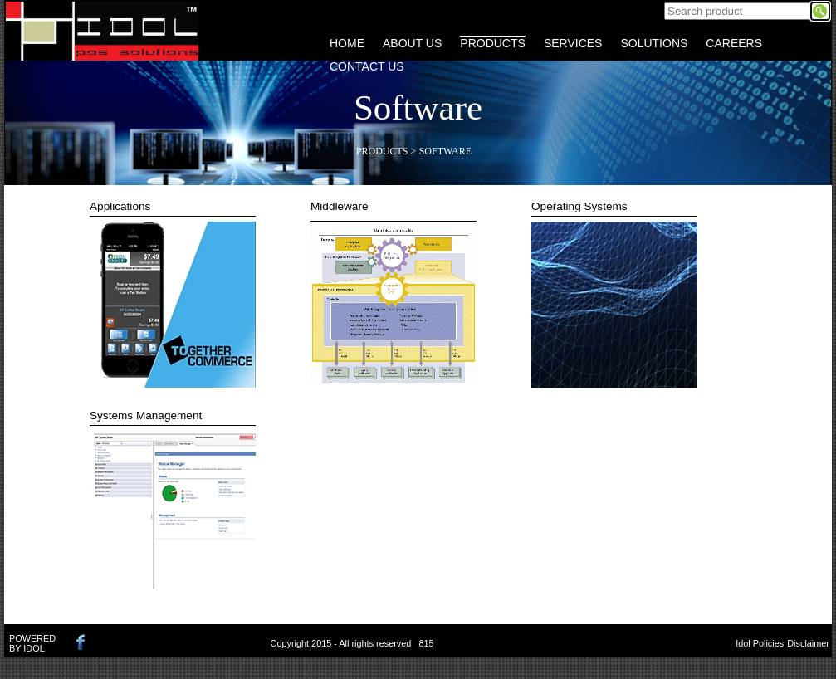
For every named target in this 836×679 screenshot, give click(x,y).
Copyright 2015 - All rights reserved (341, 643)
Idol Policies (760, 643)
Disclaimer (808, 643)
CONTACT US (367, 66)
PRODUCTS (493, 43)
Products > (386, 151)
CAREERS (734, 43)
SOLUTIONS (653, 43)
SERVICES (573, 43)
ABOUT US (412, 43)
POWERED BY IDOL (32, 643)
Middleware (339, 206)
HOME (347, 43)
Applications (120, 206)
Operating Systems (579, 206)
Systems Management (146, 415)
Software (445, 151)
